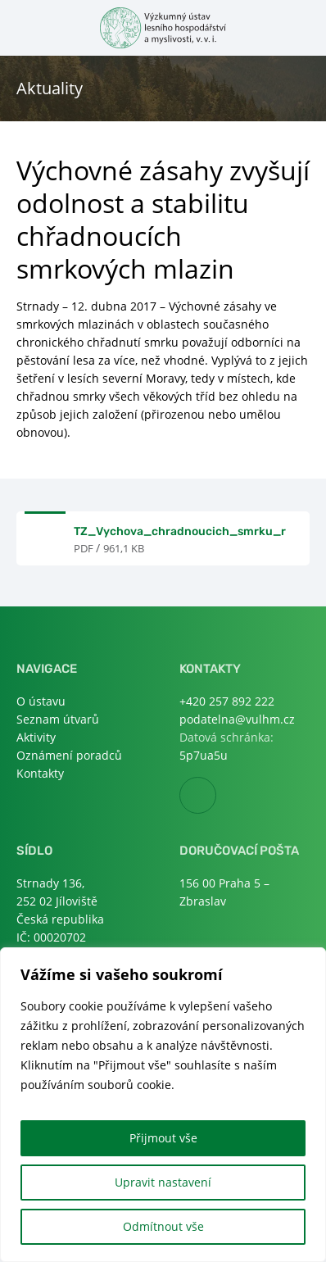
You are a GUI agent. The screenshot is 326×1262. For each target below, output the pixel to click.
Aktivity (36, 737)
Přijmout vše (163, 1138)
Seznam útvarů (57, 719)
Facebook (215, 796)
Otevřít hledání (299, 26)
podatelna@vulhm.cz (237, 719)
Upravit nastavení (163, 1182)
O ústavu (41, 701)
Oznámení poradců (69, 755)
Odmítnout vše (163, 1226)
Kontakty (40, 773)
